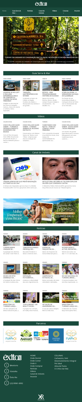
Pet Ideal (58, 363)
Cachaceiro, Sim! (61, 358)
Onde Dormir (35, 358)
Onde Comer (35, 361)
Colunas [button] (65, 11)
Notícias (30, 11)
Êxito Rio (13, 377)
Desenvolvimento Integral (65, 361)
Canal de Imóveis (42, 12)
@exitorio (14, 365)
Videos (33, 372)
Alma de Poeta (60, 366)
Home (4, 11)
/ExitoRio (13, 371)
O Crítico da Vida (61, 369)
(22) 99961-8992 (16, 383)
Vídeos (54, 11)
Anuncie (77, 11)
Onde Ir (33, 363)
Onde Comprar (36, 366)
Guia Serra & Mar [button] (16, 12)
